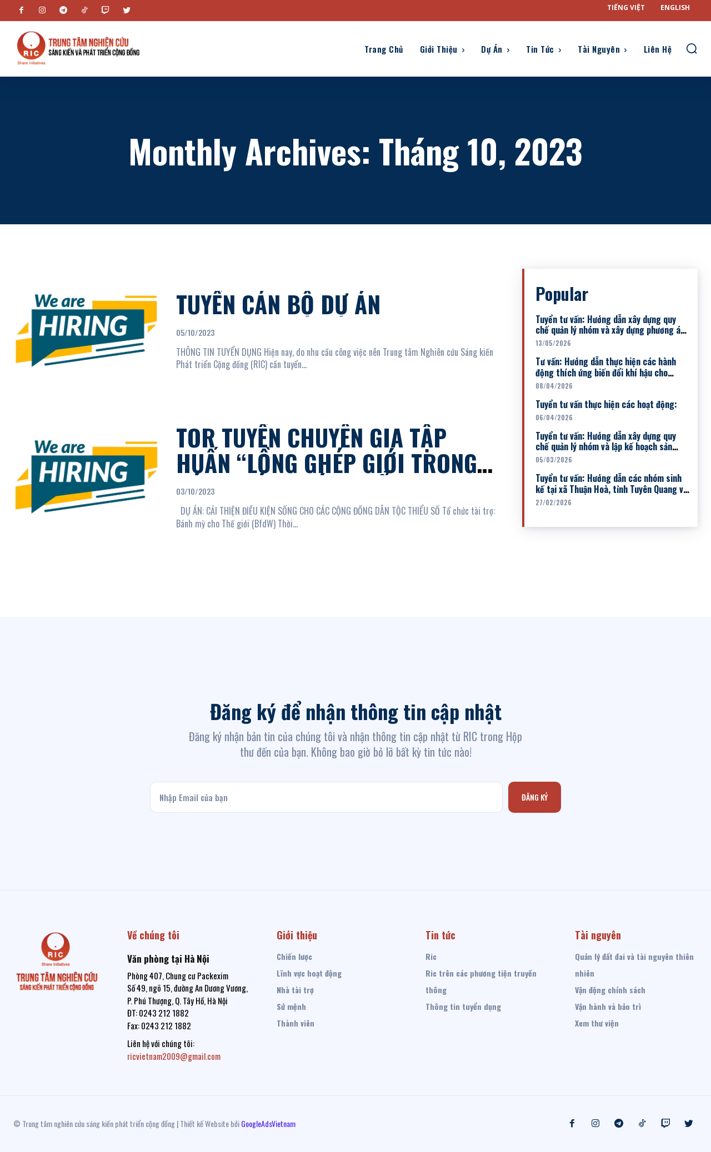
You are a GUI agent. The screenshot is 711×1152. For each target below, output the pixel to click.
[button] (691, 48)
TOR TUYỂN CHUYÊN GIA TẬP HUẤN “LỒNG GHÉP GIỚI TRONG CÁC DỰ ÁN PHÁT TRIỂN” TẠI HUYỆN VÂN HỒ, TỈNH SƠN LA (326, 475)
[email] (326, 797)
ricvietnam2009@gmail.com (174, 1056)
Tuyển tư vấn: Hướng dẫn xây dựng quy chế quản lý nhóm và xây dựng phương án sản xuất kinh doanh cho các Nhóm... (610, 330)
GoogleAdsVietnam (268, 1123)
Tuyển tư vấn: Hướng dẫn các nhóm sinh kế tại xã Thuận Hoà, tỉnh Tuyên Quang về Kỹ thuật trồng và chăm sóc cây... (611, 488)
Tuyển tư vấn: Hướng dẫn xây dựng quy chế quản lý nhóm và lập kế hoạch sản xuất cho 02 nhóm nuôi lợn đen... (605, 446)
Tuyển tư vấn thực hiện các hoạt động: (606, 404)
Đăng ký (535, 797)
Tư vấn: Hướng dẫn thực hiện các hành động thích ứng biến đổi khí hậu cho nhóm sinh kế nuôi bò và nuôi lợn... (605, 372)
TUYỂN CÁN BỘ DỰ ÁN (278, 303)
